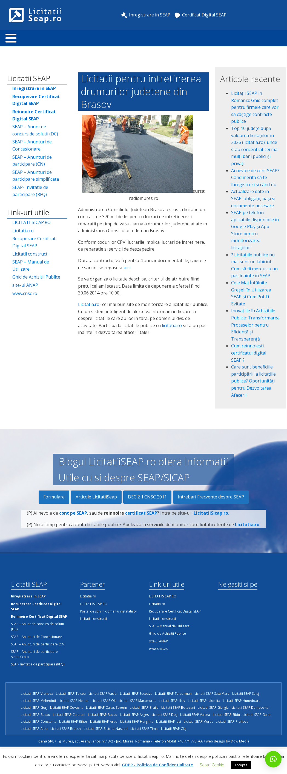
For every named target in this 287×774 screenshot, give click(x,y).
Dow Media (240, 741)
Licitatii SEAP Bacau (102, 714)
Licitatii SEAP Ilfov (172, 700)
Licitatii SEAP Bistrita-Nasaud (106, 728)
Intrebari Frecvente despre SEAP (211, 497)
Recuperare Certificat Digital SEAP (34, 242)
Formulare (54, 497)
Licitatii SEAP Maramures (137, 700)
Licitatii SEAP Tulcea (71, 693)
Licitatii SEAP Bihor (73, 721)
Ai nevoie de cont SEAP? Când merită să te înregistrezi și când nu (255, 178)
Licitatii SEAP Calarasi (69, 714)
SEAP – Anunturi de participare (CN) (32, 160)
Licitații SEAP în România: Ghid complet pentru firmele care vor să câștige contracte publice (255, 107)
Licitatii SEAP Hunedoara (241, 700)
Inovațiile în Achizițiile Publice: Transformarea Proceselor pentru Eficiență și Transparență (255, 325)
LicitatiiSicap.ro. (211, 517)
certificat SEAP (141, 517)
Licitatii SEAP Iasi (168, 721)
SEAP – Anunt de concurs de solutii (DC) (35, 130)
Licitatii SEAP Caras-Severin (106, 707)
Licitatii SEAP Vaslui (102, 693)
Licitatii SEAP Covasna (66, 707)
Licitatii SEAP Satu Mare (211, 693)
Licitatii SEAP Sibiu (226, 714)
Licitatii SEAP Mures (198, 721)
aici (127, 268)
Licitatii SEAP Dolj (164, 714)
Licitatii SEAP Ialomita (204, 700)
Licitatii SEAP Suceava (136, 693)
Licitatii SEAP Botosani (178, 707)
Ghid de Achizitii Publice (36, 277)
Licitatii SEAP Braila (144, 707)
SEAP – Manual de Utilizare (30, 265)
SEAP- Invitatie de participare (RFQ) (30, 190)
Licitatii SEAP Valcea (195, 714)
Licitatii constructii (31, 254)
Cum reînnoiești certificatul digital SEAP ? (248, 353)
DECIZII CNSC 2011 (147, 497)
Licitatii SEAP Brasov (65, 728)
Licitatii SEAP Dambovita (249, 707)
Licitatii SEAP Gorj (34, 707)
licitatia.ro (172, 325)
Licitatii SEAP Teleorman (173, 693)
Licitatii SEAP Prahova (232, 721)
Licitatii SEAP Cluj (173, 728)
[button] (273, 759)
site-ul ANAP (25, 285)
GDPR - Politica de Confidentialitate (157, 764)
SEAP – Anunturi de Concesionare (32, 145)
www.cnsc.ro (24, 293)
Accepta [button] (241, 764)
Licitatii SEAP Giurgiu (213, 707)
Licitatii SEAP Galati (257, 714)
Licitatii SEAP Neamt (74, 700)
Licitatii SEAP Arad (103, 721)
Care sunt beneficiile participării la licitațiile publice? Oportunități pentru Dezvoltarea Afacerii (253, 381)
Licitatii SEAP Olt (103, 700)
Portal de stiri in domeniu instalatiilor (108, 611)
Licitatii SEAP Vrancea (37, 693)
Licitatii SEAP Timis (144, 728)
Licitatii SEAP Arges (134, 714)
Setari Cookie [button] (212, 764)
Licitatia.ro (23, 231)
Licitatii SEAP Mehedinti (38, 700)
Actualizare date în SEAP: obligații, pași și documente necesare (253, 198)
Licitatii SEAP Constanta (38, 721)
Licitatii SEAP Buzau (35, 714)
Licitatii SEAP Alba (34, 728)
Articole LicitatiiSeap (96, 497)
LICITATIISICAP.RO (31, 222)
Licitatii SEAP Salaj (245, 693)
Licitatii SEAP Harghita (136, 721)
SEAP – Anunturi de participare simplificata (35, 175)
